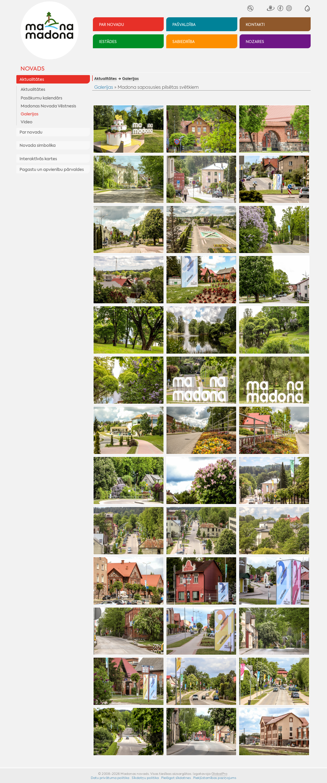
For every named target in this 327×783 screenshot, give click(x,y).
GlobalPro (219, 774)
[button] (307, 8)
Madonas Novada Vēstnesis (48, 106)
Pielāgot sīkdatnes (176, 778)
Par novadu (31, 132)
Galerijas (29, 114)
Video (26, 122)
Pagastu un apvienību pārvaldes (52, 169)
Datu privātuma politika (110, 778)
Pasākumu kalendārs (41, 98)
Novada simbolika (38, 145)
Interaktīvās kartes (38, 159)
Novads (32, 68)
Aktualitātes (32, 79)
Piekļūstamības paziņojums (214, 778)
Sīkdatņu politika (145, 778)
